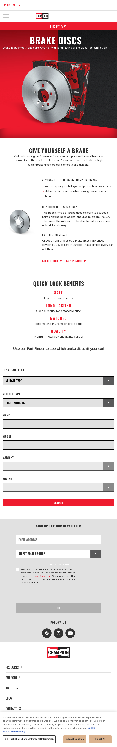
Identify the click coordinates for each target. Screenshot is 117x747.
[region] (58, 729)
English (10, 5)
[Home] (42, 15)
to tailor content (60, 564)
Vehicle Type (12, 394)
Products (14, 667)
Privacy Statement (41, 576)
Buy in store (74, 261)
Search (58, 503)
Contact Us (13, 708)
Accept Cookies (75, 739)
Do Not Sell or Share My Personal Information (29, 739)
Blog (9, 698)
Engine (7, 478)
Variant (8, 457)
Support (14, 677)
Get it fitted (50, 261)
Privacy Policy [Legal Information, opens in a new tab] (18, 731)
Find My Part (58, 26)
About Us (12, 687)
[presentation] (46, 593)
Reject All (100, 739)
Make (6, 415)
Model (7, 436)
